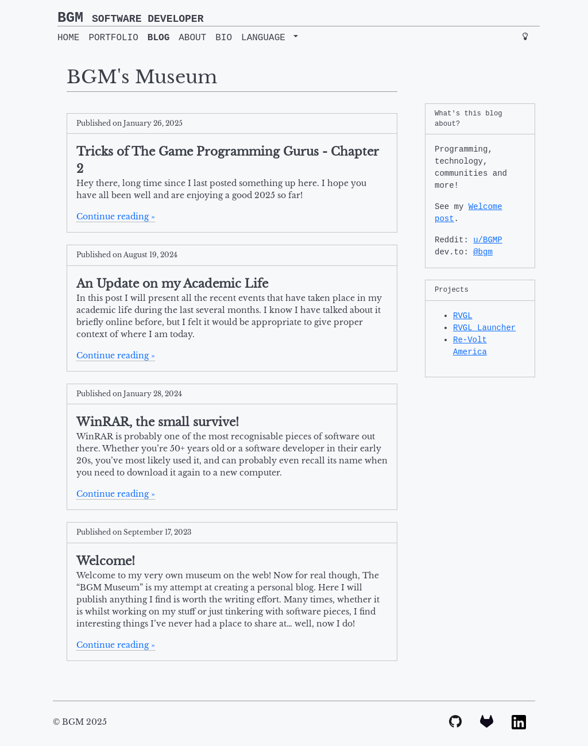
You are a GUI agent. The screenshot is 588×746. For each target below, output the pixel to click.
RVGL (463, 315)
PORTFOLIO (113, 38)
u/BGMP (487, 240)
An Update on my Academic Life (172, 284)
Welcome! (105, 561)
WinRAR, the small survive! (157, 422)
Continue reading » (115, 216)
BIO (223, 38)
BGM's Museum (142, 76)
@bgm (483, 252)
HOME (68, 38)
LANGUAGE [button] (266, 38)
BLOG (158, 38)
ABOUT (192, 38)
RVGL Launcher (484, 328)
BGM (130, 18)
